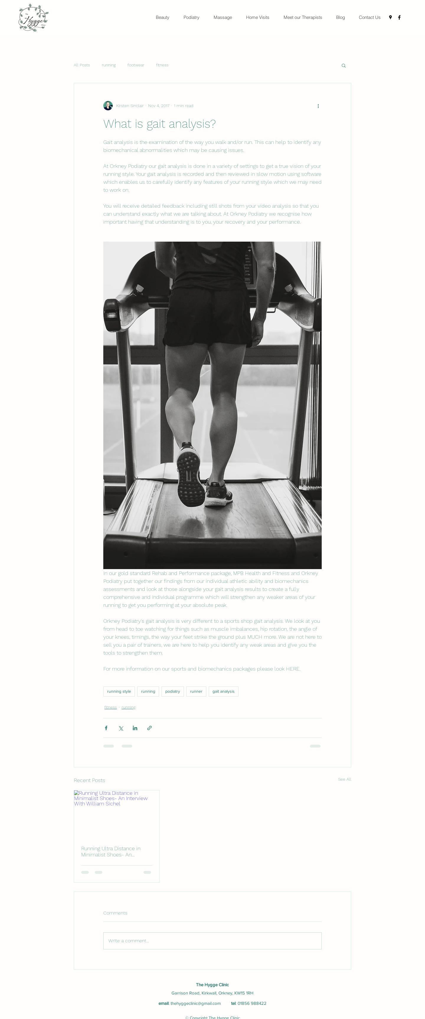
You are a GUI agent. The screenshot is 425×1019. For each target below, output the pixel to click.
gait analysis (223, 691)
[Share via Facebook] (106, 728)
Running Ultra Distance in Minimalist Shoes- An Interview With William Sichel (115, 851)
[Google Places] (390, 17)
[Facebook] (399, 17)
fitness (162, 65)
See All (344, 779)
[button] (343, 65)
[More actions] (318, 105)
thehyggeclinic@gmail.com (196, 1003)
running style (119, 691)
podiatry (172, 691)
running (109, 65)
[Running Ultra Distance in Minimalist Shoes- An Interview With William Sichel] (116, 814)
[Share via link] (149, 728)
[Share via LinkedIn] (135, 728)
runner (196, 691)
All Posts (82, 65)
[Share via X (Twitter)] (120, 728)
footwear (136, 65)
